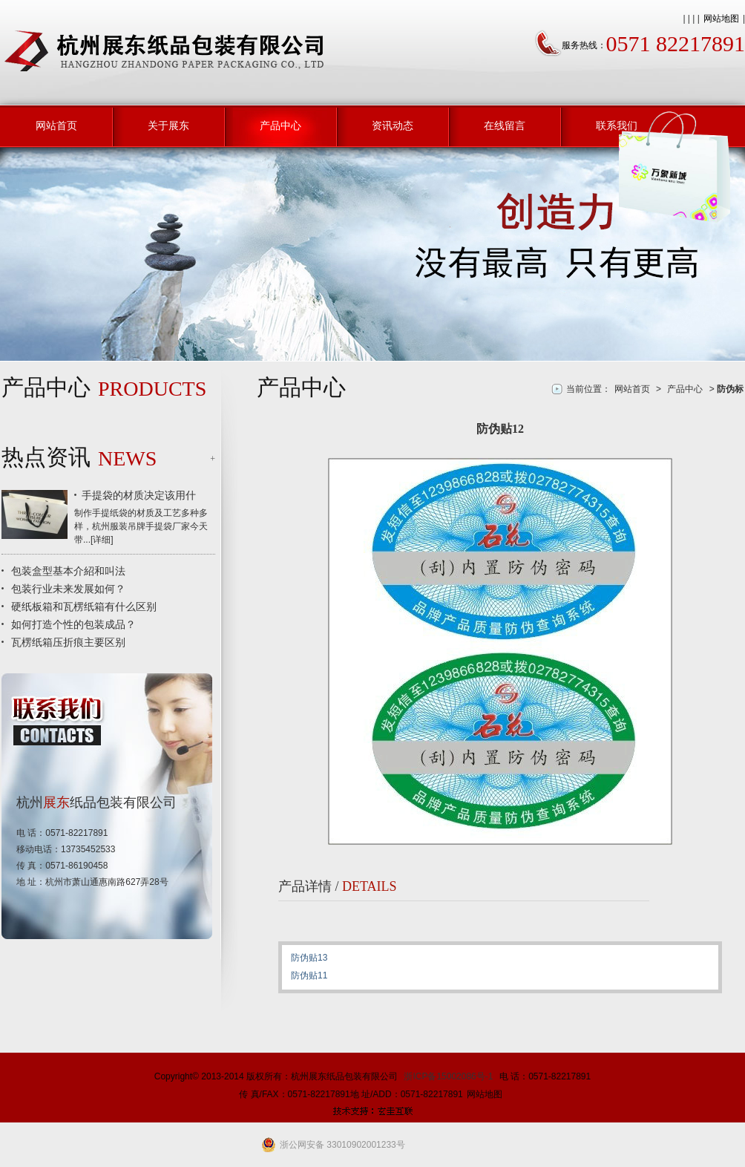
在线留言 (504, 125)
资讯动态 (392, 125)
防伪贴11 (309, 975)
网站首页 (56, 125)
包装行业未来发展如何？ (68, 589)
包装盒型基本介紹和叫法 (68, 571)
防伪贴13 (309, 957)
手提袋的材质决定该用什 (139, 495)
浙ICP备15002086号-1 (448, 1076)
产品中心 (280, 125)
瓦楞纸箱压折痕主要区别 (68, 642)
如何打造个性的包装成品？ (73, 624)
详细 (102, 540)
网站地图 (721, 18)
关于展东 (168, 125)
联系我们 (616, 125)
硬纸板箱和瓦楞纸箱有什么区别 (84, 606)
